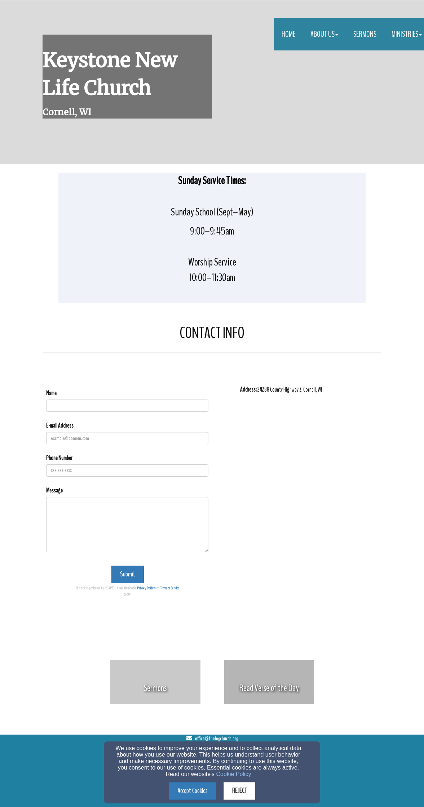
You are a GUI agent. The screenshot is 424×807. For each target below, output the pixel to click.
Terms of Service (169, 588)
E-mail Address (60, 426)
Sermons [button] (364, 34)
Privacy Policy (146, 588)
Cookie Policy (233, 774)
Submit (127, 574)
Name (51, 393)
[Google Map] (310, 461)
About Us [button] (324, 34)
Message (54, 490)
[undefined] (155, 688)
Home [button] (288, 34)
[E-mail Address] (127, 438)
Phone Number (59, 458)
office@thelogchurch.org (216, 739)
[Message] (127, 524)
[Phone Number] (127, 470)
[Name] (127, 406)
